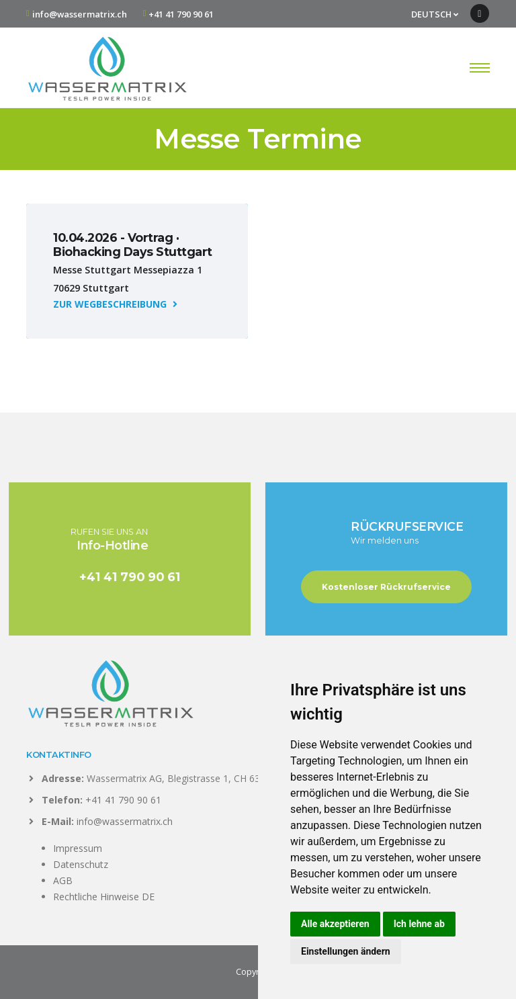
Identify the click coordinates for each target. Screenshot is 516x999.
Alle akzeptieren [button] (335, 923)
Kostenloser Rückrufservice (395, 587)
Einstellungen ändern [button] (345, 951)
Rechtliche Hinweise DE (104, 896)
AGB (63, 880)
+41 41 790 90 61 (181, 14)
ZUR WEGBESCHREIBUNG (115, 304)
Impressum (77, 848)
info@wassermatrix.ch (79, 14)
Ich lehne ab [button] (419, 923)
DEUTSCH (434, 14)
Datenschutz (80, 864)
